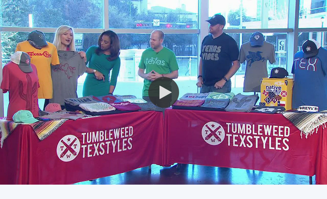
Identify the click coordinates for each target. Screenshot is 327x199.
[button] (163, 92)
